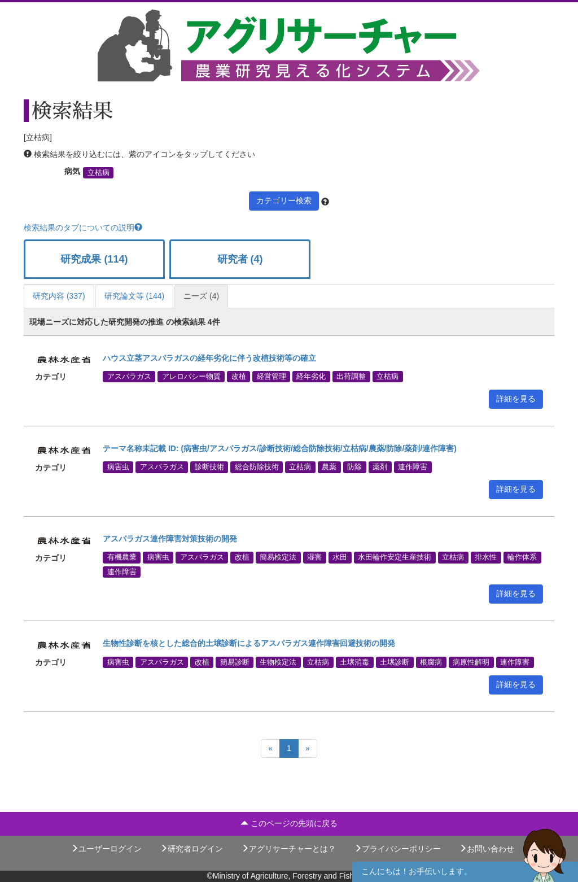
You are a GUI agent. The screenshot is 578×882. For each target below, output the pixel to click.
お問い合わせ (486, 848)
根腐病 (431, 662)
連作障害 (412, 467)
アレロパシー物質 (191, 377)
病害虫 (118, 467)
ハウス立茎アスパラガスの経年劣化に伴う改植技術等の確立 (209, 358)
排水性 (486, 557)
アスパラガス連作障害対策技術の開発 (170, 538)
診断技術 (209, 467)
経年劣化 (311, 377)
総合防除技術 (257, 467)
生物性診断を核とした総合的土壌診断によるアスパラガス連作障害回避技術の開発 (249, 643)
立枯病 (98, 173)
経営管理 (271, 377)
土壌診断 (394, 662)
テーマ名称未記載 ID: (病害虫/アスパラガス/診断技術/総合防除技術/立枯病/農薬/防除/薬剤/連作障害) (280, 448)
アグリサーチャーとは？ (288, 848)
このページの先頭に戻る (289, 823)
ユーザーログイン (106, 848)
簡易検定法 (278, 557)
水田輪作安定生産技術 (394, 557)
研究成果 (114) (94, 259)
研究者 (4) (240, 259)
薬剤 (380, 467)
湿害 (314, 557)
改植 (238, 377)
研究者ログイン (191, 848)
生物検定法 (278, 662)
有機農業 (122, 557)
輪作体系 (522, 557)
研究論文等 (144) (134, 295)
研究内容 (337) (59, 295)
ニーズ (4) (201, 295)
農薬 (329, 467)
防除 (354, 467)
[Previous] (270, 748)
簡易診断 (234, 662)
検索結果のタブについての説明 (83, 227)
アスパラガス (129, 377)
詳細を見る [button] (516, 398)
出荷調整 (351, 377)
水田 (339, 557)
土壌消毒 (354, 662)
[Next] (307, 748)
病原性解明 (471, 662)
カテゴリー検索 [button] (284, 200)
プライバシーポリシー (397, 848)
